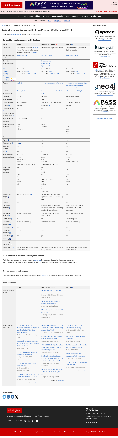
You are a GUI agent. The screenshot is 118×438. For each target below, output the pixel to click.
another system (16, 34)
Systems (46, 16)
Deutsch (114, 5)
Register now (105, 111)
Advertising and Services (23, 416)
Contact (46, 416)
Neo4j (49, 21)
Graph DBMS (45, 63)
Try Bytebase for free (104, 40)
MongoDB (57, 21)
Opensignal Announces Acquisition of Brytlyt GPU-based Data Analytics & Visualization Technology (28, 343)
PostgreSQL (34, 52)
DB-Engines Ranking (32, 16)
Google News (36, 383)
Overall (27, 71)
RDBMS (35, 47)
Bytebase (67, 21)
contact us (37, 260)
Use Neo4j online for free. (105, 95)
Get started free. (105, 56)
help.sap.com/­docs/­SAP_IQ (74, 91)
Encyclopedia (57, 16)
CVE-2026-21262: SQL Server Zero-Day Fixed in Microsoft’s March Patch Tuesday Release (52, 347)
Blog (67, 16)
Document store (46, 61)
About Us (10, 416)
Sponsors (75, 16)
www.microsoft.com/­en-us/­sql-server (52, 83)
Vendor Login (96, 16)
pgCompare (98, 70)
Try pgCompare (104, 78)
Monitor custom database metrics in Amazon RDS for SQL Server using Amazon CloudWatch (52, 327)
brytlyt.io (19, 83)
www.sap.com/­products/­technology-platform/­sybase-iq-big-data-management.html (76, 85)
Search (85, 16)
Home (19, 16)
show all (62, 321)
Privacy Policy (37, 416)
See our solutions (91, 422)
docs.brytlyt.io (21, 91)
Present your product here (104, 119)
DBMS (4, 25)
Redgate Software (110, 11)
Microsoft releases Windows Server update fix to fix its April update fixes (52, 372)
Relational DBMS (22, 55)
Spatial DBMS (45, 66)
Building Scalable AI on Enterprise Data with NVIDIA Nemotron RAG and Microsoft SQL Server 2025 (52, 358)
